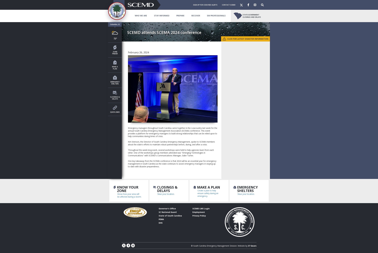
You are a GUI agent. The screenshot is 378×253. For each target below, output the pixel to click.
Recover (195, 15)
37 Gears (252, 245)
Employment (198, 212)
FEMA (161, 219)
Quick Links (115, 109)
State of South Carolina (170, 215)
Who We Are (141, 15)
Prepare (180, 15)
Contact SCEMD (228, 5)
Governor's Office (167, 208)
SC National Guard (168, 212)
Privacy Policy (199, 215)
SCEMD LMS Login (201, 208)
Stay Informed (161, 15)
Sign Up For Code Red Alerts (205, 5)
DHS (161, 223)
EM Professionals (216, 15)
